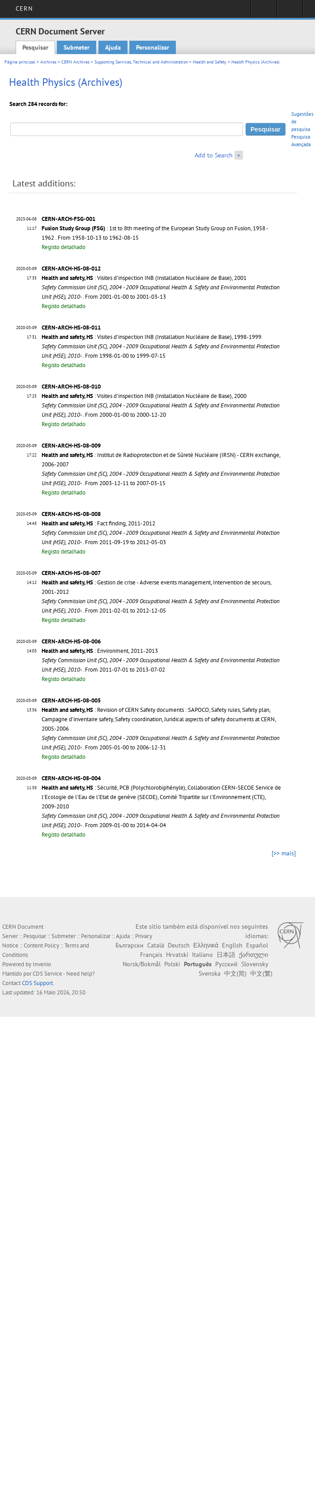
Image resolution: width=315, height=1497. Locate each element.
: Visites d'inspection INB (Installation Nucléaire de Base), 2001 (144, 278)
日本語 (226, 955)
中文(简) (235, 973)
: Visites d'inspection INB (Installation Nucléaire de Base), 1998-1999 (151, 337)
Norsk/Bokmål (142, 964)
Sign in (264, 11)
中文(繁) (261, 973)
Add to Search (214, 155)
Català (155, 945)
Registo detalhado (63, 247)
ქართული (253, 955)
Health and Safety (209, 62)
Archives (48, 62)
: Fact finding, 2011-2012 (98, 523)
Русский (226, 964)
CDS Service (47, 973)
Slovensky (254, 964)
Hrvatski (177, 955)
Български (129, 945)
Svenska (210, 973)
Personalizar (152, 47)
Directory (289, 11)
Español (257, 945)
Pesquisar (35, 47)
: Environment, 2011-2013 (100, 651)
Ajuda (113, 47)
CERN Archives (75, 62)
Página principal (19, 62)
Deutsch (179, 945)
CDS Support (37, 983)
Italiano (202, 955)
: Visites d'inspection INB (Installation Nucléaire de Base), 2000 (144, 396)
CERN (24, 8)
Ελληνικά (205, 945)
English (232, 945)
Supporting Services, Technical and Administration (141, 62)
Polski (172, 964)
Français (151, 955)
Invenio (42, 964)
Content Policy (41, 945)
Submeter (76, 47)
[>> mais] (284, 853)
